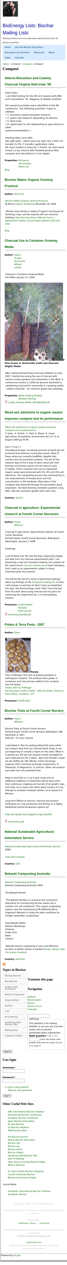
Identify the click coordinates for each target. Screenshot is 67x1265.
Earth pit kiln (24, 611)
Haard (17, 255)
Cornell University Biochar (21, 1174)
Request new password (20, 1090)
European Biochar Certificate (23, 1118)
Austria (19, 498)
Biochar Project (15, 1152)
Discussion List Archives (17, 52)
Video (8, 57)
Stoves (33, 1223)
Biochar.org (14, 1146)
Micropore (24, 160)
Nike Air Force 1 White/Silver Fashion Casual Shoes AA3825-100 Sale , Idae (33, 220)
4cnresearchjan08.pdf (19, 614)
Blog (7, 170)
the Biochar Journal (18, 1137)
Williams (18, 525)
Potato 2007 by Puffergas (18, 687)
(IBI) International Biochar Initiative (26, 1112)
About (52, 52)
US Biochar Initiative (18, 1127)
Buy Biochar (11, 981)
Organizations (12, 1000)
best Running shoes (26, 217)
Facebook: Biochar (17, 1194)
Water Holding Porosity (30, 395)
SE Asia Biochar (16, 1124)
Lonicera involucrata (34, 565)
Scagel (17, 258)
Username (9, 1067)
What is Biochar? (16, 1165)
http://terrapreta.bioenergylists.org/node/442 (28, 814)
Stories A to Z (35, 1006)
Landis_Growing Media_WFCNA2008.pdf (29, 402)
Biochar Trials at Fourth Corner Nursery (34, 710)
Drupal (17, 1255)
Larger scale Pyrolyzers (11, 988)
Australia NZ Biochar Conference (25, 1115)
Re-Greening (11, 1017)
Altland (18, 264)
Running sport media (16, 691)
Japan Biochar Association (21, 1121)
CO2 (7, 1011)
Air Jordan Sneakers (17, 952)
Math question (38, 1036)
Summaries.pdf (16, 822)
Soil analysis (25, 163)
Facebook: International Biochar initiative (29, 1191)
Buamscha (19, 261)
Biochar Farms (15, 1149)
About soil (24, 166)
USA (18, 864)
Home (8, 47)
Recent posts (34, 1000)
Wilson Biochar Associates (21, 1140)
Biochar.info (14, 1143)
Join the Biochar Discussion (29, 47)
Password (9, 1077)
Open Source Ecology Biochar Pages (26, 1162)
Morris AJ (18, 194)
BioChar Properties (14, 994)
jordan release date (54, 949)
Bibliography (11, 1030)
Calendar (19, 57)
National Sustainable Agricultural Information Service (33, 846)
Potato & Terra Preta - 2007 (24, 624)
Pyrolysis (22, 608)
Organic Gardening (25, 204)
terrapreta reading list (43, 582)
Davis (17, 632)
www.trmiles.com (34, 1242)
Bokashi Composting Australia (27, 873)
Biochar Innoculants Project (22, 1177)
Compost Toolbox (14, 1035)
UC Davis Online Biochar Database (26, 1171)
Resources (39, 52)
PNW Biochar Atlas (17, 1130)
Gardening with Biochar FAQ (22, 1155)
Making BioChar (13, 976)
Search (31, 1003)
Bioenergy (45, 1223)
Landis (17, 267)
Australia (20, 959)
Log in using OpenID (17, 1087)
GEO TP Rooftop (16, 1159)
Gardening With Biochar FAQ (13, 1023)
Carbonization (25, 604)
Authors (9, 1006)
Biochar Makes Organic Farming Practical (26, 201)
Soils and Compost (14, 857)
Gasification (24, 701)
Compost (15, 64)
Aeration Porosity (27, 399)
